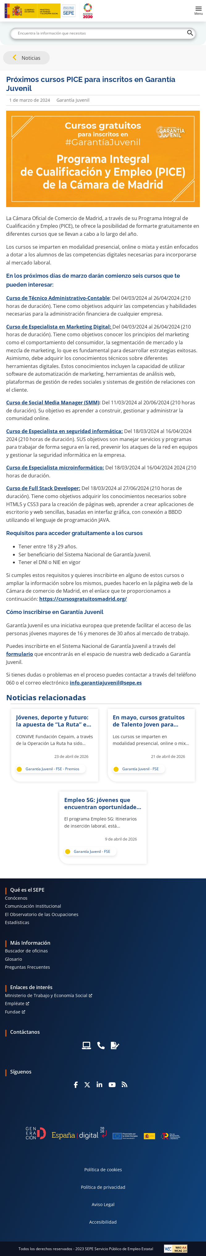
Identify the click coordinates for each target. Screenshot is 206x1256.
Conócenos (16, 898)
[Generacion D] (103, 1133)
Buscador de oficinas (26, 951)
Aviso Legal (103, 1204)
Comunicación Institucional (33, 906)
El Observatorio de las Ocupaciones (41, 914)
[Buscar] (102, 33)
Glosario (13, 959)
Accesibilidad (103, 1222)
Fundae (12, 1012)
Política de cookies (103, 1169)
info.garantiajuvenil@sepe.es (106, 682)
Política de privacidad (103, 1187)
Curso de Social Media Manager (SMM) (52, 402)
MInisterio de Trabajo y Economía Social (46, 995)
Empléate (14, 1003)
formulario (19, 654)
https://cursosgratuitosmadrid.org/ (83, 598)
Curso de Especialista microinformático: (55, 467)
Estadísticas (17, 922)
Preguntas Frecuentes (27, 967)
